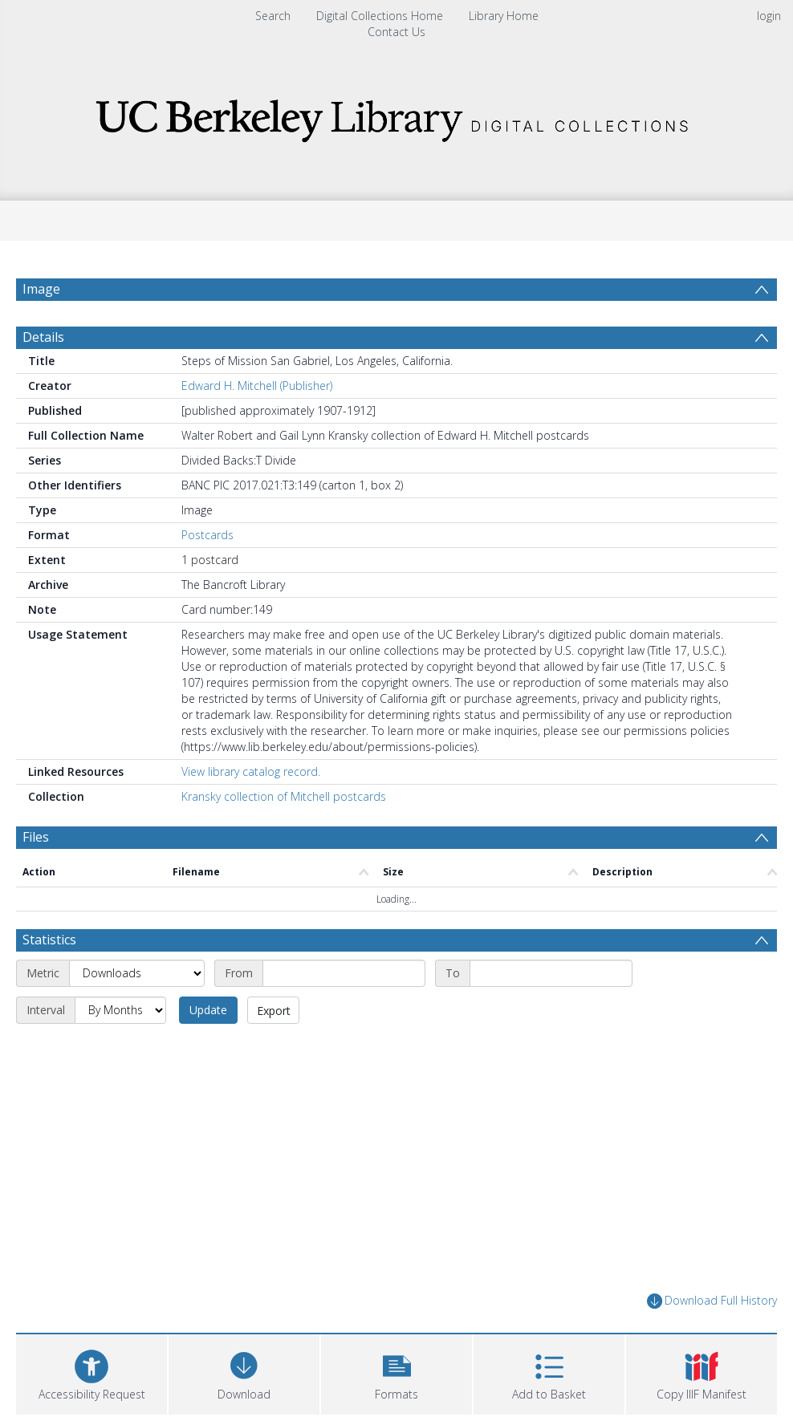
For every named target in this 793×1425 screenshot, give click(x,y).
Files (35, 837)
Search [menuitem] (273, 15)
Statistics (49, 939)
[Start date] (343, 973)
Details (43, 337)
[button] (396, 1372)
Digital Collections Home (379, 15)
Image (41, 289)
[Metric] (137, 973)
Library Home (504, 15)
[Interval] (120, 1010)
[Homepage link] (397, 116)
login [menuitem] (769, 15)
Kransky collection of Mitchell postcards (283, 796)
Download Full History (712, 1301)
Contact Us (396, 31)
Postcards (207, 534)
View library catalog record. (250, 771)
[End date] (551, 973)
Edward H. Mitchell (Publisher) (256, 385)
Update (208, 1009)
